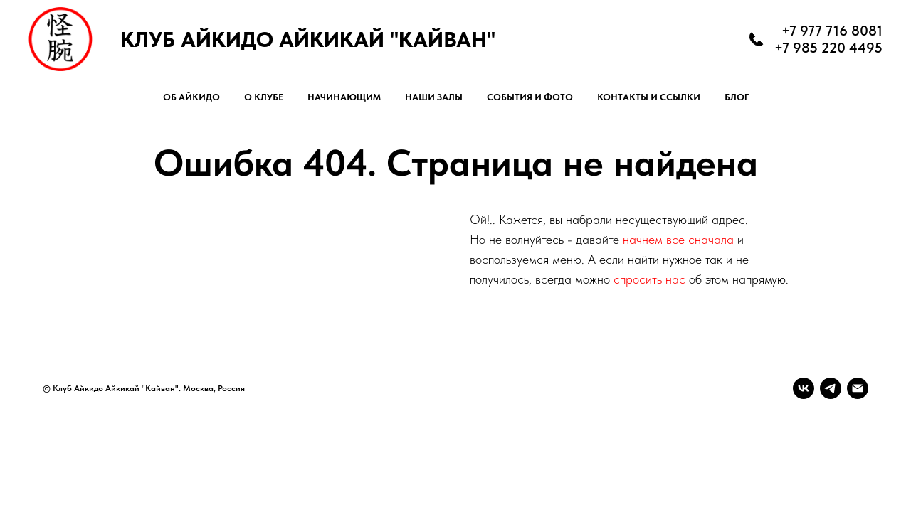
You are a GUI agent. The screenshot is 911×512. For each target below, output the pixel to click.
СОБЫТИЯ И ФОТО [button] (530, 97)
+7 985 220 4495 (828, 47)
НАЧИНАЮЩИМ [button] (344, 97)
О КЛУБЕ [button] (263, 97)
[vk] (803, 388)
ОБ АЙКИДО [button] (191, 97)
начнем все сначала (680, 239)
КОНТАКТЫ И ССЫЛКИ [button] (648, 97)
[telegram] (830, 388)
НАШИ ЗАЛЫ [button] (434, 97)
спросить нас (649, 279)
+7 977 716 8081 (832, 30)
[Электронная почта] (857, 388)
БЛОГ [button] (737, 97)
